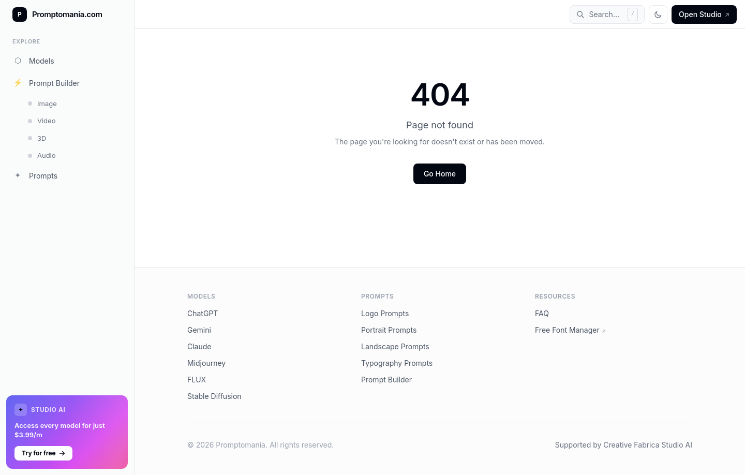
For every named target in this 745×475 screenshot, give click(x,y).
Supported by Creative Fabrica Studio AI (623, 444)
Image (42, 103)
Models (33, 60)
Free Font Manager (570, 329)
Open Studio (704, 14)
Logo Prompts (385, 313)
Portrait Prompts (388, 329)
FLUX (196, 379)
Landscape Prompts (395, 346)
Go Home (440, 173)
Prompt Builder (46, 83)
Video (41, 120)
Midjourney (206, 363)
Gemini (199, 329)
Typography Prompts (397, 363)
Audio (42, 155)
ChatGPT (202, 313)
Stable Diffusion (214, 396)
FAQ (542, 313)
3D (37, 138)
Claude (199, 346)
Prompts (34, 175)
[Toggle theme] (658, 14)
